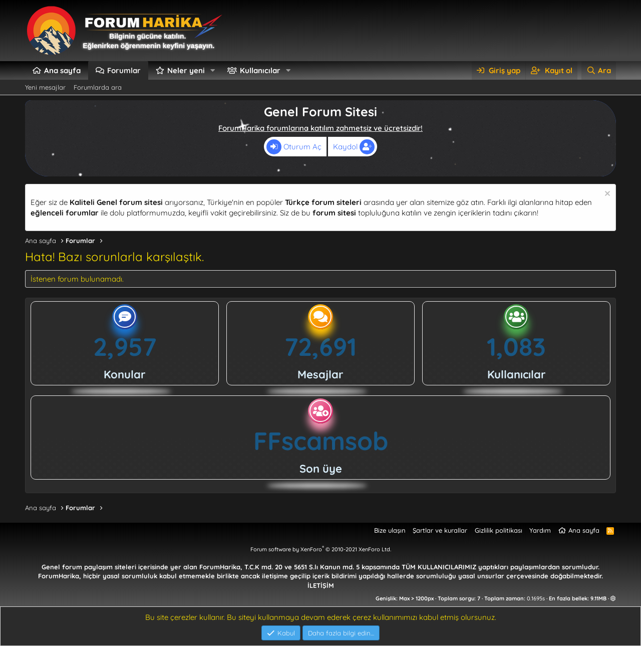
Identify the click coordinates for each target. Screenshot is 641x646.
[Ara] (598, 70)
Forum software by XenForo (320, 549)
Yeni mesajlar (45, 87)
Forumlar (124, 70)
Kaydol (354, 146)
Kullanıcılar (260, 70)
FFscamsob (320, 441)
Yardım (540, 530)
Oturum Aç (294, 146)
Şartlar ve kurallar (440, 530)
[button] (213, 70)
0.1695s (536, 598)
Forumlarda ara (98, 87)
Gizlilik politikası (498, 530)
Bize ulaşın (390, 530)
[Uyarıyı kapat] (606, 194)
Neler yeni (186, 70)
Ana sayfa (62, 70)
